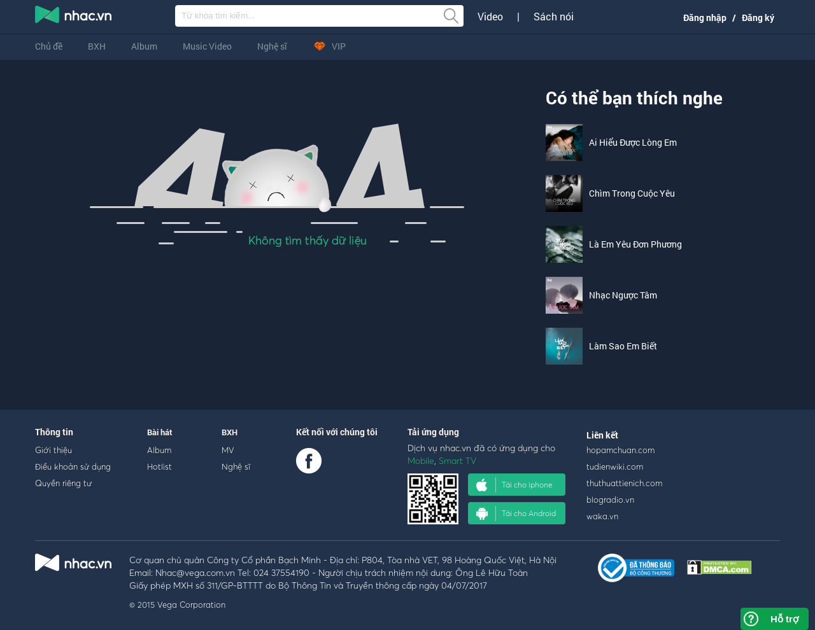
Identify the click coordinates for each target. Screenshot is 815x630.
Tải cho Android (516, 513)
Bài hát (160, 432)
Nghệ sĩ (272, 46)
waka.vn (602, 516)
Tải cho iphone (514, 485)
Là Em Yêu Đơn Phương (635, 244)
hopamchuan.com (620, 450)
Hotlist (159, 466)
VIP (329, 46)
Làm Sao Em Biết (623, 346)
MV (228, 450)
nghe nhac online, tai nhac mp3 (74, 17)
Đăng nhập (704, 17)
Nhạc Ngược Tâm (623, 295)
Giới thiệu (53, 450)
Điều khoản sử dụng (73, 466)
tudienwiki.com (614, 466)
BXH (97, 46)
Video (490, 16)
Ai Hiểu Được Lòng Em (633, 142)
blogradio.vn (610, 499)
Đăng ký (758, 17)
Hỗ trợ (784, 618)
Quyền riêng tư (63, 483)
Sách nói (554, 16)
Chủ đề (48, 46)
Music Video (207, 46)
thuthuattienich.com (624, 483)
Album (144, 46)
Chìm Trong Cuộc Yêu (632, 193)
